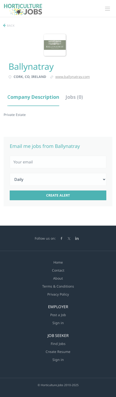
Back (10, 25)
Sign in (58, 323)
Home (58, 262)
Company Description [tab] (33, 97)
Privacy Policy (58, 294)
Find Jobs (58, 343)
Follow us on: (45, 238)
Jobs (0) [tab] (74, 97)
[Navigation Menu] (107, 8)
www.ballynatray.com (72, 76)
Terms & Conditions (58, 286)
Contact (58, 270)
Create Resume (58, 351)
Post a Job (58, 315)
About (58, 278)
